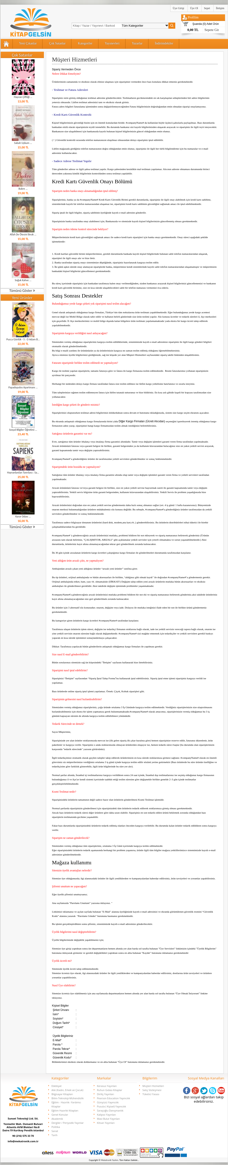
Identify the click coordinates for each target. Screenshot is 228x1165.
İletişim (220, 8)
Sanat (55, 1131)
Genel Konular (60, 1114)
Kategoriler (85, 43)
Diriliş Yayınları (105, 1094)
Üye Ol (194, 8)
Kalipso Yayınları (106, 1114)
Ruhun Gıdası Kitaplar (109, 1090)
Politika (56, 1127)
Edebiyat (57, 1086)
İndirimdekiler (164, 43)
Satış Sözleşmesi (152, 1090)
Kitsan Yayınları (106, 1122)
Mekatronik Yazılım (109, 1160)
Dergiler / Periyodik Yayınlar (68, 1122)
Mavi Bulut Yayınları (108, 1118)
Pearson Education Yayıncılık (113, 1098)
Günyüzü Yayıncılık (108, 1102)
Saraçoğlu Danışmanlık (110, 1110)
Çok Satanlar (57, 43)
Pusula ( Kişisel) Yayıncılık (111, 1106)
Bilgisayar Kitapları (62, 1094)
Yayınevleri (112, 43)
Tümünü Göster (22, 290)
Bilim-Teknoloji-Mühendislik (68, 1098)
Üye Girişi (178, 8)
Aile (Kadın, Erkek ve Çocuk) (67, 1090)
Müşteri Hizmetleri (153, 1086)
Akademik (57, 1118)
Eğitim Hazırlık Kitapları (65, 1110)
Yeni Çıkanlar (28, 43)
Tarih (55, 1135)
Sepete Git (212, 30)
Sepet (207, 8)
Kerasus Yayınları (107, 1086)
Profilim (193, 17)
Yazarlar (137, 43)
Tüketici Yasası (151, 1094)
